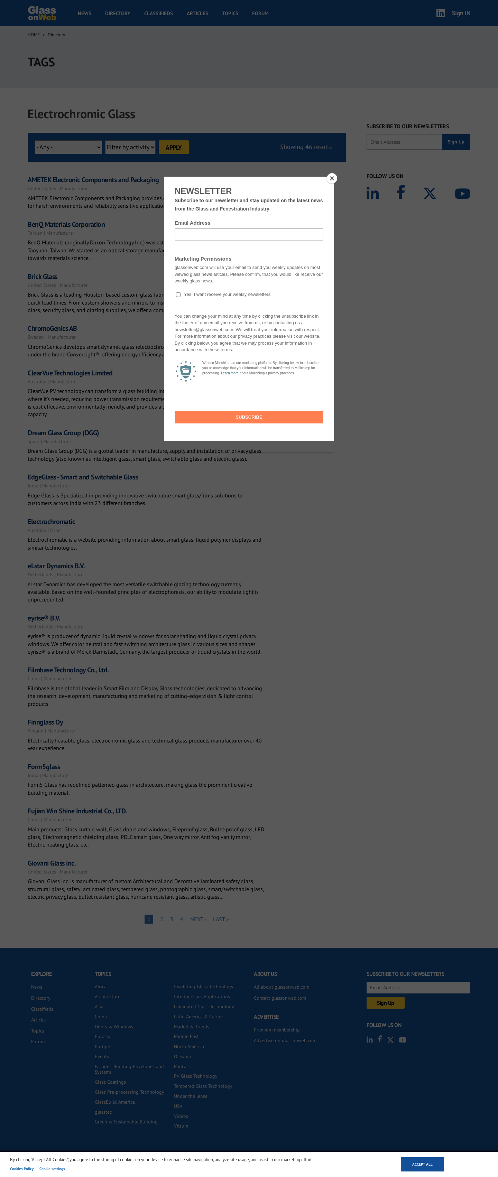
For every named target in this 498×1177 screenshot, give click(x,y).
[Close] (332, 178)
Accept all (422, 1164)
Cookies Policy (22, 1168)
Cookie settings (52, 1168)
